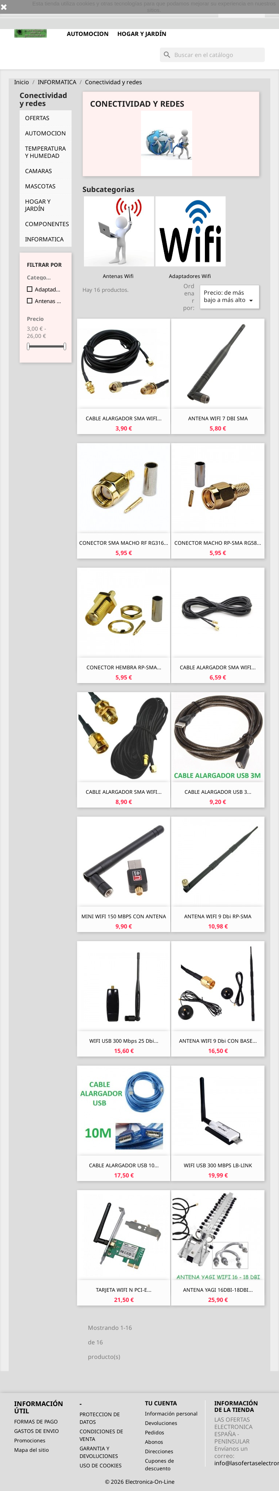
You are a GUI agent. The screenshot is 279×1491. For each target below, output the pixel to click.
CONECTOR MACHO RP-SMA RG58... (217, 542)
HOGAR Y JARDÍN (141, 34)
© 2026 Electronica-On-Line (139, 1481)
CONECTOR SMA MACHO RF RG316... (123, 542)
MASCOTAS (40, 186)
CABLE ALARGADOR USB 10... (124, 1165)
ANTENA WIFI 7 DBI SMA (218, 418)
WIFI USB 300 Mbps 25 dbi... (123, 1040)
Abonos (154, 1441)
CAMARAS (38, 171)
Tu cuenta (161, 1403)
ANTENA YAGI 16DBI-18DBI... (218, 1289)
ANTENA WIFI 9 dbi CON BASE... (218, 1040)
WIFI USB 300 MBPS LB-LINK (218, 1165)
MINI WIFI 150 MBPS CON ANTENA (123, 916)
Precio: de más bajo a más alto (229, 297)
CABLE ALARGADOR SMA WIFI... (124, 418)
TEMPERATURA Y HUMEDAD (45, 152)
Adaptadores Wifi (48, 289)
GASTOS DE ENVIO (36, 1430)
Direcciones (159, 1451)
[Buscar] (212, 55)
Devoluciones (161, 1422)
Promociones (29, 1440)
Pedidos (154, 1432)
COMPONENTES (47, 224)
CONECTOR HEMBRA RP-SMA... (123, 667)
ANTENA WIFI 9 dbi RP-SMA (217, 916)
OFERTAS (37, 118)
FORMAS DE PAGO (36, 1421)
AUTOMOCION (88, 34)
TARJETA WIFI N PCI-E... (123, 1289)
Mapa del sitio (31, 1449)
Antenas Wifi (48, 301)
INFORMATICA (44, 239)
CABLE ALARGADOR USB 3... (218, 791)
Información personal (171, 1413)
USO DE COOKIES (101, 1465)
